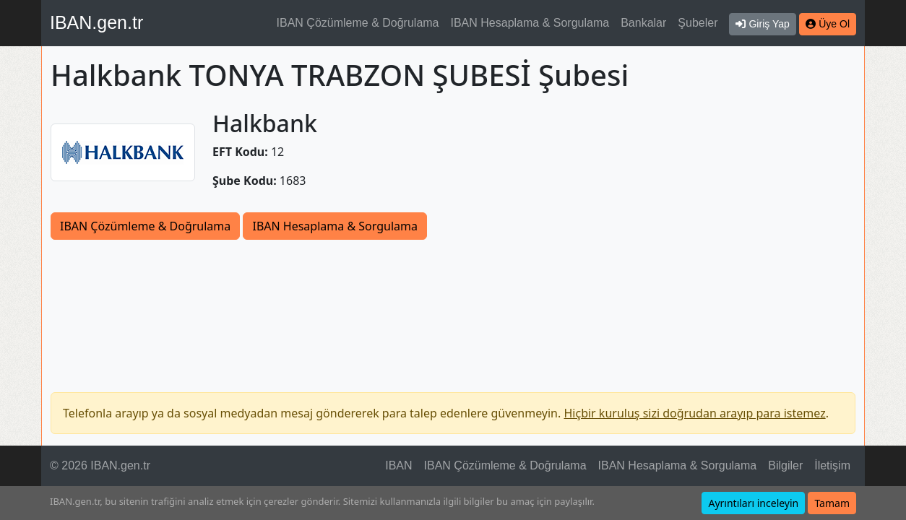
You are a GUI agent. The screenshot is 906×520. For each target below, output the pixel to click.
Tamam (832, 503)
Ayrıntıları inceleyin (753, 503)
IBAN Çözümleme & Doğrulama (358, 23)
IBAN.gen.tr (96, 22)
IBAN (398, 465)
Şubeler (697, 23)
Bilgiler (785, 465)
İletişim (832, 465)
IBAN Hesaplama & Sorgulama (530, 23)
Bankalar (643, 23)
